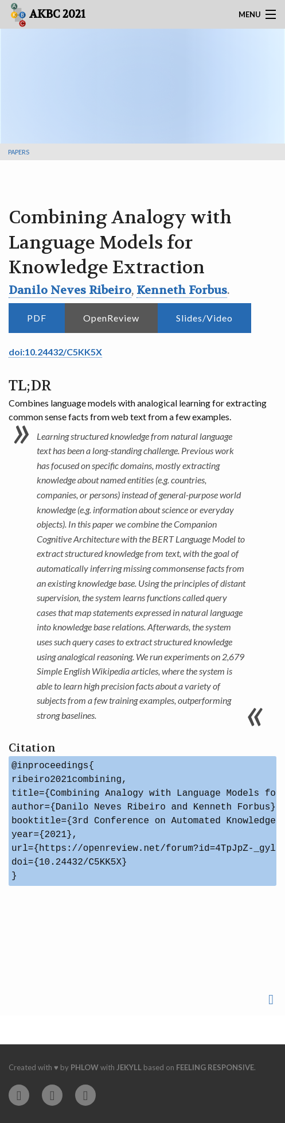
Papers (18, 152)
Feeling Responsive (215, 1067)
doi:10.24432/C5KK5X (55, 351)
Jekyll (129, 1067)
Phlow (85, 1067)
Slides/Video (204, 317)
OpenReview (111, 317)
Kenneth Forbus (181, 290)
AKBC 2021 (47, 15)
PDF (36, 317)
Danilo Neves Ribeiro (70, 290)
